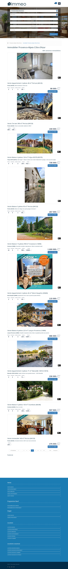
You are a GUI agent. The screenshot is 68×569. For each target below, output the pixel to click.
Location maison (11, 527)
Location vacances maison (13, 548)
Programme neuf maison (13, 505)
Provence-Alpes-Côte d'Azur (16, 43)
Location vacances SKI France (14, 554)
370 (50, 450)
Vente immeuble (11, 491)
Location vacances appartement (14, 550)
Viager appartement (12, 517)
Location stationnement (13, 533)
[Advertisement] (19, 467)
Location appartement (12, 529)
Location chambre (11, 538)
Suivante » (55, 450)
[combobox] (34, 11)
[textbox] (24, 11)
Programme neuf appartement (14, 507)
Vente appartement (11, 489)
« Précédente (13, 450)
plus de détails (53, 91)
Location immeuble (11, 531)
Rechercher (53, 34)
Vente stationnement (12, 493)
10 (43, 450)
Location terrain (11, 536)
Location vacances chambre (13, 552)
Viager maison (10, 515)
